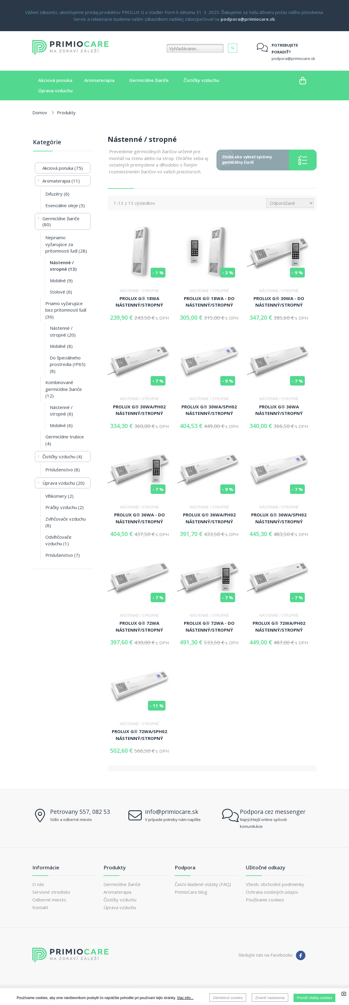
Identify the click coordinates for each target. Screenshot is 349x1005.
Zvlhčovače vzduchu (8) (65, 522)
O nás (38, 884)
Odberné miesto (49, 900)
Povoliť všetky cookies (314, 998)
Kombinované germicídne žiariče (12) (63, 389)
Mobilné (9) (61, 280)
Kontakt (40, 907)
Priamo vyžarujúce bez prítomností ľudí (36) (65, 310)
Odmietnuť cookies (228, 998)
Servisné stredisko (51, 892)
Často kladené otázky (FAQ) (203, 884)
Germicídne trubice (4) (64, 440)
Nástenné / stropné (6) (61, 410)
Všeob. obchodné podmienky (275, 884)
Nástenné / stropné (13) (63, 265)
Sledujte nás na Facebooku (265, 955)
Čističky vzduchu (119, 900)
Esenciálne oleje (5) (65, 205)
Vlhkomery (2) (59, 496)
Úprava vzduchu (119, 907)
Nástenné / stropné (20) (63, 331)
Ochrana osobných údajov (272, 892)
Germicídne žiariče (122, 884)
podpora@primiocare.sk (293, 58)
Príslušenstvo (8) (62, 470)
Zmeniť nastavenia (270, 998)
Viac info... (185, 998)
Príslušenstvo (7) (62, 555)
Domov (39, 112)
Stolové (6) (61, 292)
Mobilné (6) (61, 425)
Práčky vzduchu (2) (64, 507)
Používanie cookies (265, 900)
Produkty (66, 112)
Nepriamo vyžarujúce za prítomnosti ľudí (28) (66, 244)
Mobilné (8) (61, 346)
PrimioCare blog (191, 892)
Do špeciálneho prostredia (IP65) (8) (67, 364)
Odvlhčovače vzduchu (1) (58, 540)
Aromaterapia (117, 892)
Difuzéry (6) (57, 194)
